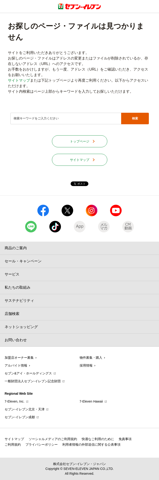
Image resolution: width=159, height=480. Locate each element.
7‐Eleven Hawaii (91, 401)
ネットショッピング (21, 327)
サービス (12, 274)
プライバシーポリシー (41, 444)
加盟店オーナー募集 (19, 357)
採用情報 (86, 365)
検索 (135, 118)
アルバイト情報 (16, 365)
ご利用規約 (13, 444)
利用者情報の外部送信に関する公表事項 (91, 444)
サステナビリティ (19, 300)
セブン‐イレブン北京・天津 (25, 409)
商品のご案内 (16, 248)
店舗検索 (12, 314)
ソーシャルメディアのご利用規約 (53, 439)
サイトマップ (19, 80)
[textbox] (65, 118)
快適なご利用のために (98, 439)
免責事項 (125, 439)
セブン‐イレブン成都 (20, 417)
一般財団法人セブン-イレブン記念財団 (33, 381)
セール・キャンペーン (23, 261)
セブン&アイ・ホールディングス (28, 373)
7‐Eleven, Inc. (14, 401)
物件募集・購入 (91, 357)
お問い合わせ (16, 340)
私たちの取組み (17, 287)
